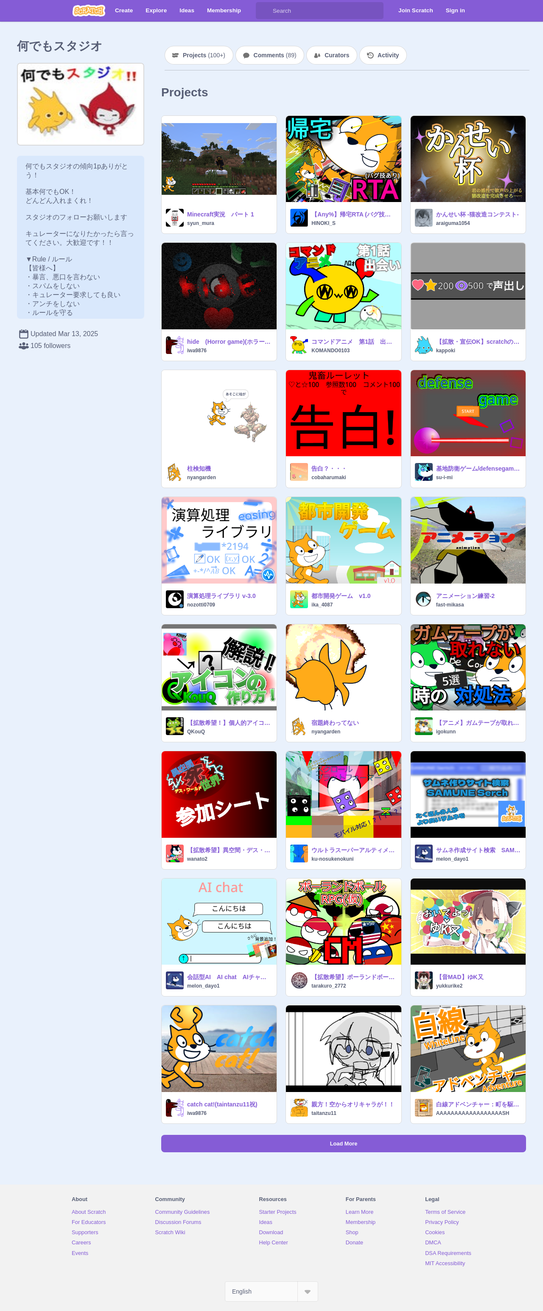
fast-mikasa (450, 605)
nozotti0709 (201, 605)
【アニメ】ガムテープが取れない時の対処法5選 (478, 722)
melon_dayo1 (452, 859)
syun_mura (200, 223)
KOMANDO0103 (330, 351)
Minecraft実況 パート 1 (220, 214)
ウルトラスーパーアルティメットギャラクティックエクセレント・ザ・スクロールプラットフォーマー (353, 850)
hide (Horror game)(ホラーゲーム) (229, 341)
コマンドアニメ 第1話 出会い (353, 341)
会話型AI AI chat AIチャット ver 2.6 (229, 977)
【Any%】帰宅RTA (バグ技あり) (353, 214)
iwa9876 (197, 351)
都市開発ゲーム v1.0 (340, 595)
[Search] (264, 10)
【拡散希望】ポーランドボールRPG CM (353, 977)
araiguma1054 (453, 223)
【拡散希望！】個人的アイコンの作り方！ (229, 722)
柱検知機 (199, 468)
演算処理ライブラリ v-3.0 (221, 595)
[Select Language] (271, 1291)
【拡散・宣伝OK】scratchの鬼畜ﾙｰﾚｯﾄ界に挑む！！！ (478, 341)
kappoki (445, 351)
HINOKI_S (323, 223)
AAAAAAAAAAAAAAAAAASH (472, 1113)
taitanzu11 (323, 1113)
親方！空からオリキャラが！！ (353, 1104)
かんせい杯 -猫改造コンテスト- (477, 214)
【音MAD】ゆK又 (460, 977)
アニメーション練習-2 (465, 595)
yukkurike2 (449, 986)
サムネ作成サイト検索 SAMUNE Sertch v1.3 (478, 850)
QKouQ (196, 732)
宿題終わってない (335, 722)
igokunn (446, 732)
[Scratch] (89, 10)
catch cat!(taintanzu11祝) (222, 1104)
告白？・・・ (329, 468)
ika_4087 (322, 605)
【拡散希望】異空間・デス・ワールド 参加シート (229, 850)
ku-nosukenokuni (332, 859)
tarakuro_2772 (328, 986)
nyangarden (201, 477)
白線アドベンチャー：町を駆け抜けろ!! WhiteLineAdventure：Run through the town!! (478, 1104)
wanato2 (197, 859)
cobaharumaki (328, 477)
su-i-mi (444, 477)
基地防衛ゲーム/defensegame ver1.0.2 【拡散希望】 (478, 468)
